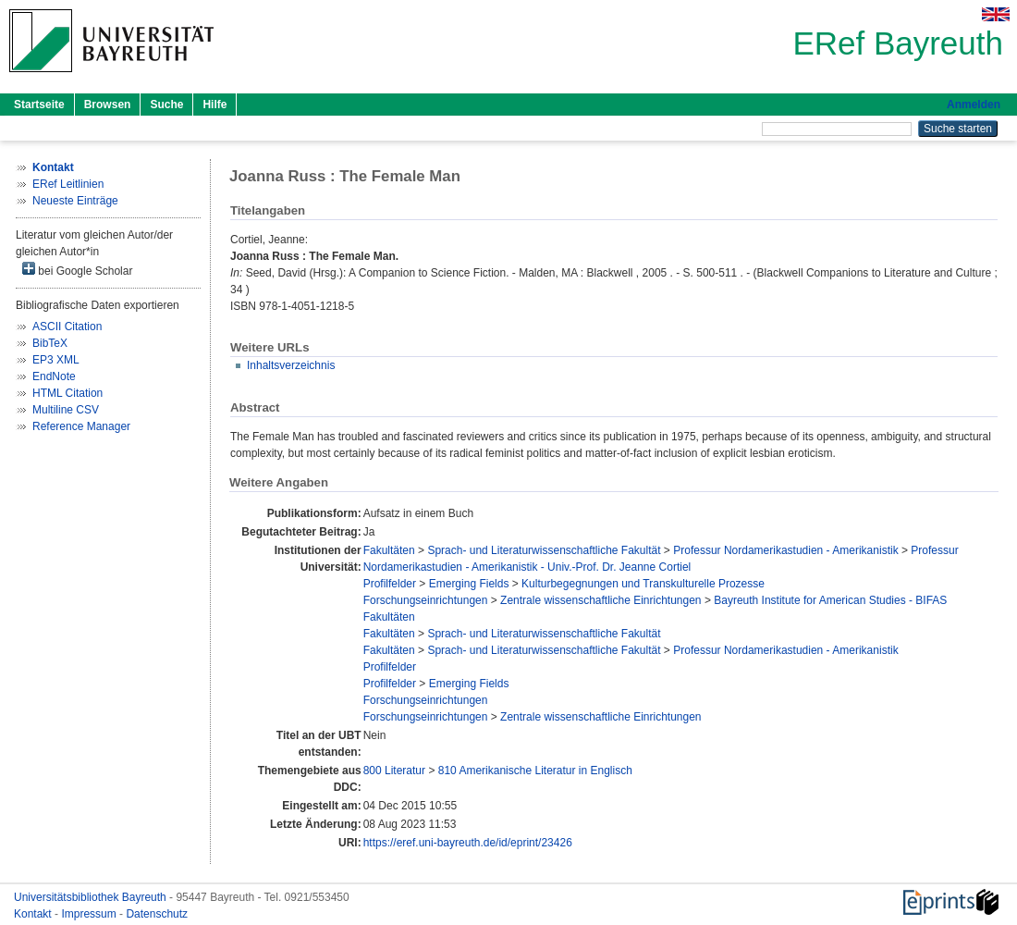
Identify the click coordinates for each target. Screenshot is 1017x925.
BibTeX (49, 343)
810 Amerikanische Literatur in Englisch (535, 770)
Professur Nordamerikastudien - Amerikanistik (785, 550)
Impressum (90, 913)
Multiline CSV (65, 409)
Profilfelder (389, 583)
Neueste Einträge (75, 200)
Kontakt (34, 913)
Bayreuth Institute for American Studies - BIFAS (830, 600)
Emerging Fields (469, 583)
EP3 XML (56, 359)
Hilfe (214, 104)
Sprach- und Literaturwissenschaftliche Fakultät (543, 550)
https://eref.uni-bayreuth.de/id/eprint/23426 (467, 842)
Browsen (107, 104)
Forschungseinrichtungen (425, 600)
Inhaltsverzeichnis (291, 365)
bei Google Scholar (77, 270)
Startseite (39, 104)
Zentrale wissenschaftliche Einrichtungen (600, 600)
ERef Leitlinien (68, 184)
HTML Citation (67, 393)
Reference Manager (81, 426)
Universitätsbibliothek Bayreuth (91, 897)
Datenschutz (157, 913)
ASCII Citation (67, 326)
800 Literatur (394, 770)
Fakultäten (389, 550)
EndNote (54, 376)
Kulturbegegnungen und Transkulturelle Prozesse (643, 583)
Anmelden (973, 104)
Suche (166, 104)
